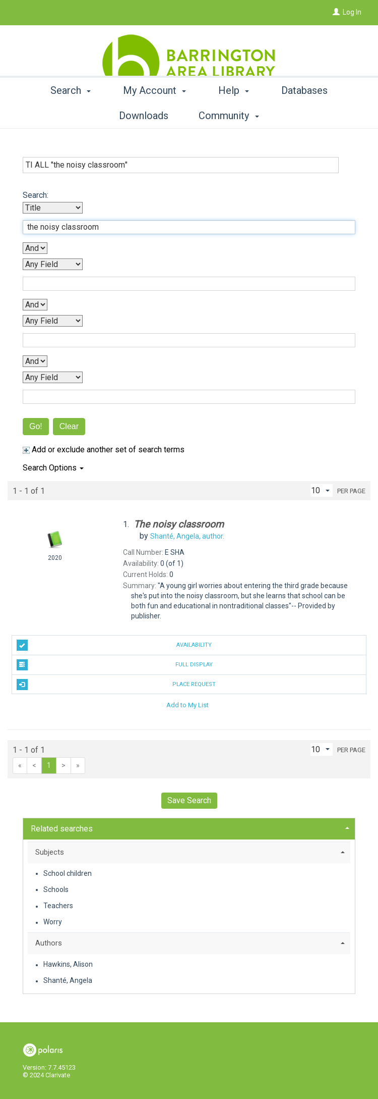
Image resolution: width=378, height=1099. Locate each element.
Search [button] (73, 116)
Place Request (116, 684)
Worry (52, 922)
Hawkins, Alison (68, 965)
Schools (56, 889)
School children (67, 873)
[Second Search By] (53, 264)
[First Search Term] (183, 227)
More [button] (305, 116)
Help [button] (237, 116)
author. (187, 536)
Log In (352, 12)
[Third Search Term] (183, 340)
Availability (114, 645)
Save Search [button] (189, 800)
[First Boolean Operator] (35, 248)
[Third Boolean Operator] (35, 361)
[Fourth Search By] (53, 377)
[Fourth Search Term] (183, 396)
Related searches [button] (62, 828)
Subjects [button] (49, 852)
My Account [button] (157, 116)
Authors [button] (48, 943)
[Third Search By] (53, 321)
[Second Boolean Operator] (35, 304)
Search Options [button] (53, 468)
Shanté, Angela (67, 981)
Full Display (115, 664)
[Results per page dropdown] (321, 490)
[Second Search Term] (183, 283)
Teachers (58, 906)
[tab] (189, 828)
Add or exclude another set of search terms (103, 449)
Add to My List (187, 704)
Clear (69, 426)
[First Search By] (53, 208)
